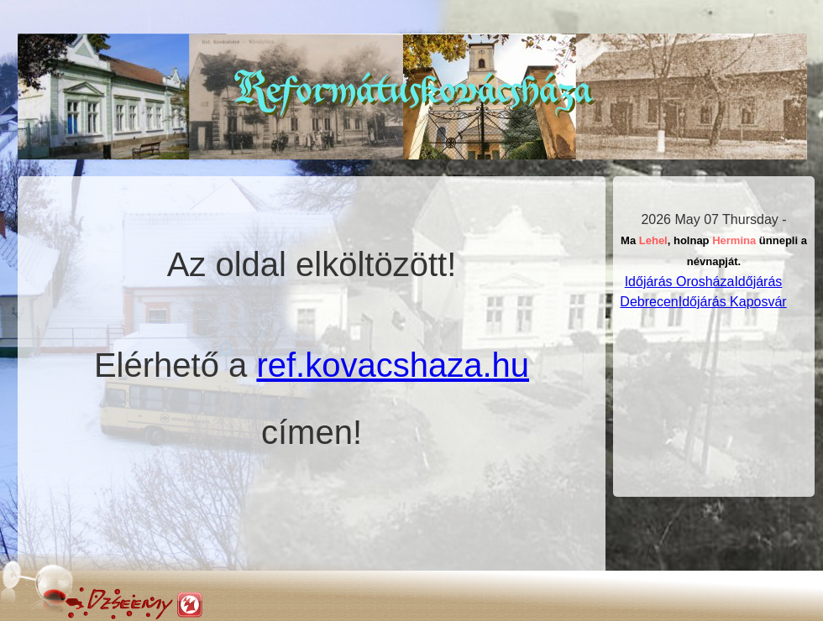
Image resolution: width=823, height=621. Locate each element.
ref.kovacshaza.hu (392, 365)
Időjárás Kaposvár (733, 302)
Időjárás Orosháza (680, 281)
